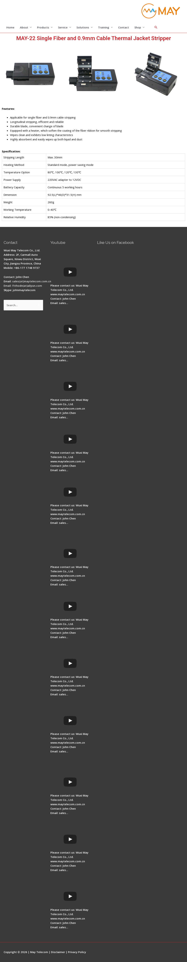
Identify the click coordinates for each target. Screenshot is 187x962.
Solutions (83, 27)
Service (63, 27)
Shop (137, 27)
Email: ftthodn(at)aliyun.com (23, 285)
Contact (123, 27)
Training (103, 27)
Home (10, 27)
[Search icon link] (156, 27)
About (24, 27)
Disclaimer (58, 952)
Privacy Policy (77, 952)
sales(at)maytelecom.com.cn (31, 281)
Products (43, 27)
